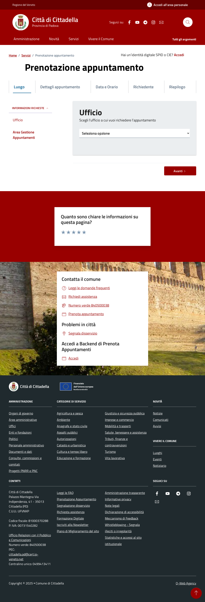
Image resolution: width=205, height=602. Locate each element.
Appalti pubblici (67, 432)
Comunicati (160, 419)
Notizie (158, 413)
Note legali (112, 505)
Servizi (74, 39)
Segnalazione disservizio (73, 505)
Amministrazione (26, 39)
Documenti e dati (20, 451)
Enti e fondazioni (20, 432)
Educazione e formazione (74, 458)
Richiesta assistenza (70, 512)
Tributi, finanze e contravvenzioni (116, 442)
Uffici (12, 426)
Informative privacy (118, 499)
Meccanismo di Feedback (121, 518)
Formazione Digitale (70, 518)
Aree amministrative (23, 419)
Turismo (110, 451)
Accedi (179, 55)
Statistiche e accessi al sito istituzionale (123, 540)
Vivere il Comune (101, 39)
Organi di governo (21, 413)
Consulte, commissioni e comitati (25, 461)
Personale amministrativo (26, 445)
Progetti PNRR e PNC (23, 470)
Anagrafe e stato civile (72, 426)
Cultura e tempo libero (72, 451)
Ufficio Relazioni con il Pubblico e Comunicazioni (30, 537)
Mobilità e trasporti (118, 426)
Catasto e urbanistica (71, 445)
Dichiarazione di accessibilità (124, 512)
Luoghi (157, 452)
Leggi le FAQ (65, 492)
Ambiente (63, 419)
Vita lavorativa (115, 458)
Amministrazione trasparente (125, 492)
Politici (13, 438)
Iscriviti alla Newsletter (72, 524)
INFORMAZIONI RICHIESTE (30, 108)
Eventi (157, 459)
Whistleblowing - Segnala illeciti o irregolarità (122, 527)
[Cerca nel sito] (188, 22)
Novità (54, 39)
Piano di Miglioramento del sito (78, 531)
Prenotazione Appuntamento (76, 499)
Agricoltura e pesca (70, 413)
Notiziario (159, 465)
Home (13, 55)
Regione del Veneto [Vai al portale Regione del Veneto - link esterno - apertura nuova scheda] (23, 5)
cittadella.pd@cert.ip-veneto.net (23, 556)
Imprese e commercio (119, 419)
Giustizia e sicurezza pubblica (125, 413)
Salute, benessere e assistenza (126, 432)
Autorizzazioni (66, 438)
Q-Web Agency (186, 583)
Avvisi (157, 426)
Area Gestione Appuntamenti (24, 134)
